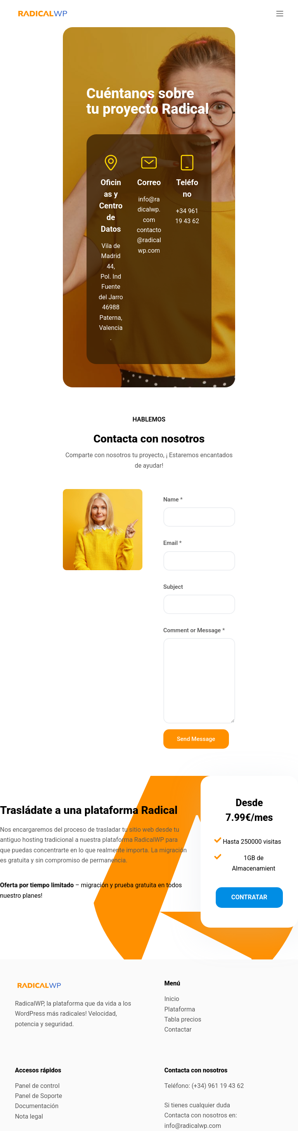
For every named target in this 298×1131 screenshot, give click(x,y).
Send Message (200, 681)
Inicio (172, 952)
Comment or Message (198, 573)
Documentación (36, 1059)
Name (177, 442)
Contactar (178, 983)
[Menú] (279, 13)
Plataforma (180, 962)
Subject (177, 529)
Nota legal (29, 1069)
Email (177, 486)
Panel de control (37, 1039)
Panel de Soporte (38, 1049)
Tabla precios (183, 972)
